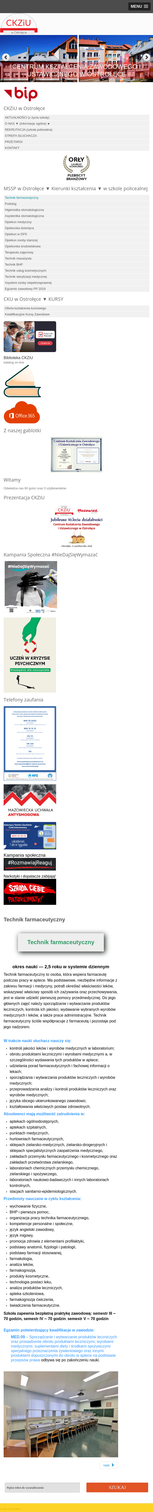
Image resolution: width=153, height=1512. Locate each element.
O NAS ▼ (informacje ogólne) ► (27, 123)
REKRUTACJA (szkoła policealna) (28, 129)
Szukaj (117, 1487)
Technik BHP (14, 264)
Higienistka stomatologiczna (24, 210)
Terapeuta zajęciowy (19, 252)
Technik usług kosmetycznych (25, 270)
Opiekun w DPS (16, 234)
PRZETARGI (14, 142)
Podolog (10, 204)
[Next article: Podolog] (109, 1465)
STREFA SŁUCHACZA (21, 136)
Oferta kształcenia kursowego (25, 308)
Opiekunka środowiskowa (22, 246)
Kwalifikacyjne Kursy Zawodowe (27, 314)
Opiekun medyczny (18, 222)
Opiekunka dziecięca (19, 228)
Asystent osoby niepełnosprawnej (28, 283)
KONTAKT (12, 148)
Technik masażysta (18, 258)
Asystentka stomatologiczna (24, 216)
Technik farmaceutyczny (21, 197)
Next (147, 57)
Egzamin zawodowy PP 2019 (25, 289)
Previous (5, 57)
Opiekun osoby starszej (21, 240)
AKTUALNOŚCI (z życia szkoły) (27, 117)
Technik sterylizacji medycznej (26, 276)
